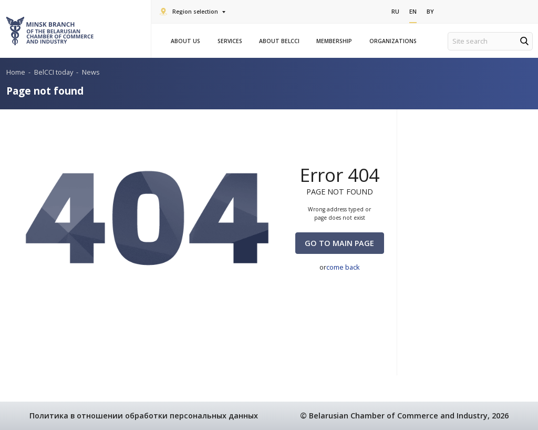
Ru (395, 11)
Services (231, 41)
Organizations (394, 41)
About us (187, 41)
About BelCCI (281, 41)
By (430, 11)
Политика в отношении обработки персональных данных (143, 416)
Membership (335, 41)
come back (343, 267)
